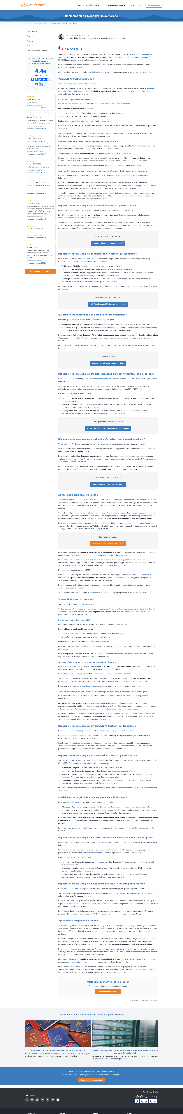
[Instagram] (37, 1100)
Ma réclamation (154, 5)
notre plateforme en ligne (81, 555)
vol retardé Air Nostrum (84, 259)
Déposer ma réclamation (108, 992)
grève (68, 345)
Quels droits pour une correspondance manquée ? (108, 428)
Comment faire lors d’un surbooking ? (108, 484)
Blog (141, 5)
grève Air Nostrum (74, 320)
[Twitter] (32, 1100)
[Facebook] (27, 1100)
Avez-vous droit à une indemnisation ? (108, 363)
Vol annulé (30, 41)
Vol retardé (30, 36)
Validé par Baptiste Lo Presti (77, 35)
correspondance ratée (96, 389)
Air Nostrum (63, 500)
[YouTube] (53, 1100)
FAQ (132, 5)
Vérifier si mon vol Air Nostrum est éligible (108, 304)
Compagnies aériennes (40, 23)
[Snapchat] (47, 1100)
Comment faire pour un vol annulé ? (108, 243)
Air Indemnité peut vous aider (126, 133)
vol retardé (133, 54)
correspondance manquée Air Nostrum (105, 379)
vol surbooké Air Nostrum (71, 444)
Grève (28, 46)
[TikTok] (42, 1100)
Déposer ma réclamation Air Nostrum (108, 544)
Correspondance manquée (36, 51)
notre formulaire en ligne (87, 165)
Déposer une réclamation (40, 271)
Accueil (27, 23)
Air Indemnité (95, 72)
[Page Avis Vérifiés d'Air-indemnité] (40, 77)
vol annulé (143, 54)
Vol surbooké (31, 31)
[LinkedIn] (58, 1100)
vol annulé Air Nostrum (85, 84)
